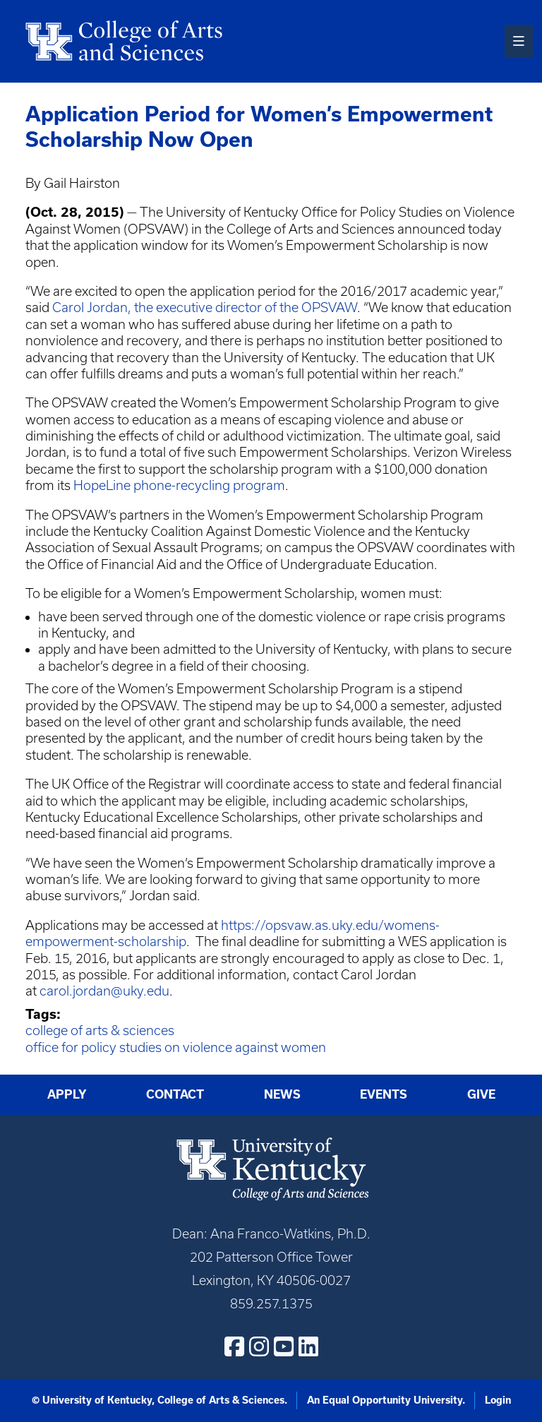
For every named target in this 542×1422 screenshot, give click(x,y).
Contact (175, 1094)
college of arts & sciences (99, 1030)
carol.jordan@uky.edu (104, 991)
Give (481, 1094)
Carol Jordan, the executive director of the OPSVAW (204, 307)
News (282, 1094)
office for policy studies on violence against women (175, 1047)
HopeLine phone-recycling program (179, 485)
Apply (67, 1094)
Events (383, 1094)
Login (498, 1400)
